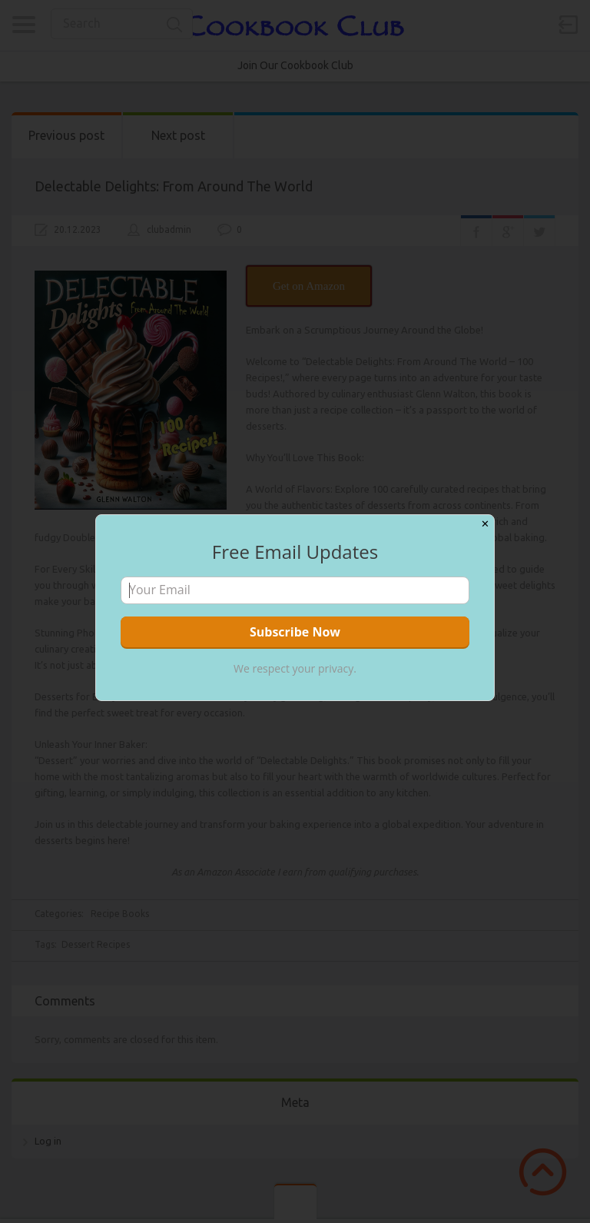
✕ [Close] (485, 524)
